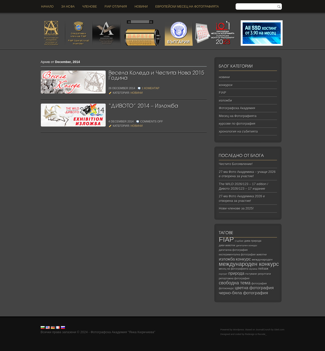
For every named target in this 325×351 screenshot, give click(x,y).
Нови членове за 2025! (236, 208)
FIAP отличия (116, 6)
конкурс (243, 259)
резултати (264, 273)
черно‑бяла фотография (243, 293)
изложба (227, 259)
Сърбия (239, 241)
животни (261, 254)
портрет (223, 274)
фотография (259, 283)
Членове (89, 6)
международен (262, 259)
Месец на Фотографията (237, 116)
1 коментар (150, 88)
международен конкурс (249, 264)
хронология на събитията (238, 131)
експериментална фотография (237, 254)
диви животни (227, 245)
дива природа (252, 240)
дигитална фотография (233, 249)
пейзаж (263, 268)
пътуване (251, 273)
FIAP (222, 92)
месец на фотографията (233, 268)
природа (236, 273)
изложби (225, 100)
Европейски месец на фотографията (187, 6)
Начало (47, 6)
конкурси (225, 85)
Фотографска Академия (237, 108)
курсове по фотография (237, 123)
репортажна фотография (234, 278)
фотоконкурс (226, 288)
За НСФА (68, 6)
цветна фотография (254, 287)
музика (253, 268)
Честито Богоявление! (236, 164)
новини (141, 6)
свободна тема (235, 282)
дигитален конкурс (246, 245)
